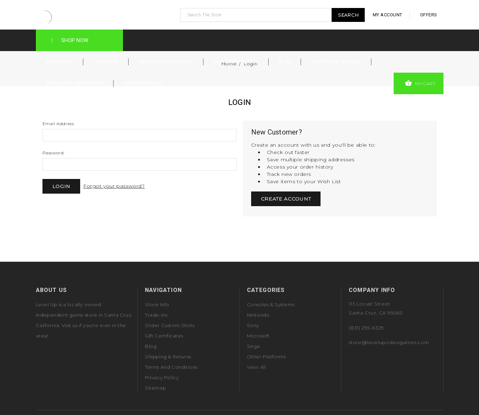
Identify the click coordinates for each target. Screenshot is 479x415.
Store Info (59, 61)
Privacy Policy (143, 83)
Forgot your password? (114, 186)
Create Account (286, 199)
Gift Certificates (236, 61)
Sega (253, 346)
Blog (285, 61)
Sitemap (155, 388)
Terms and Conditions (74, 83)
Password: (53, 152)
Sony (253, 325)
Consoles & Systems (271, 304)
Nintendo (258, 315)
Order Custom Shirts (166, 61)
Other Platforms (266, 356)
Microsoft (258, 336)
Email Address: (59, 123)
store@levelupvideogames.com (389, 342)
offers (428, 14)
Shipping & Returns (336, 61)
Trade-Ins (105, 61)
